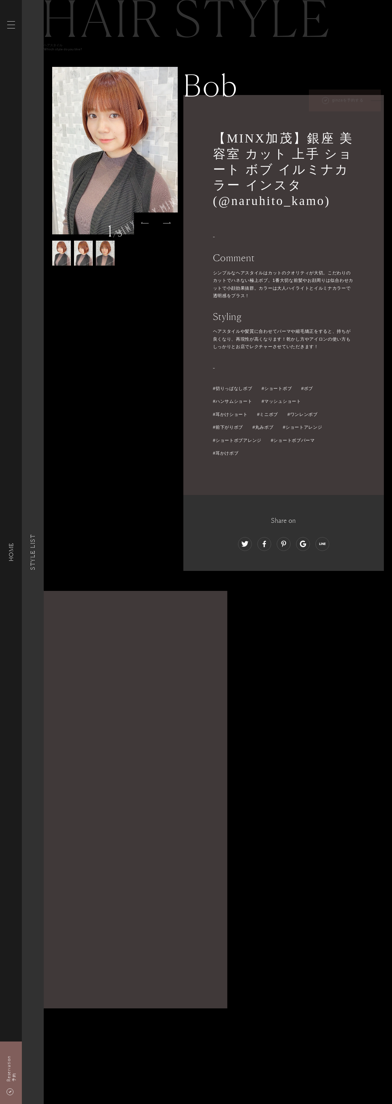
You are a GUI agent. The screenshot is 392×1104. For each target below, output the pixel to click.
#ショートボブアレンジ (237, 440)
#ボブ (307, 388)
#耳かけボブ (226, 453)
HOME (10, 552)
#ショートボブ (277, 388)
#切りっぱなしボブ (232, 388)
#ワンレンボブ (302, 414)
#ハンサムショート (232, 401)
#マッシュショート (281, 401)
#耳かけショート (230, 414)
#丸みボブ (262, 427)
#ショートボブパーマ (293, 440)
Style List (32, 552)
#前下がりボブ (228, 427)
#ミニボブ (267, 414)
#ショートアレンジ (302, 427)
